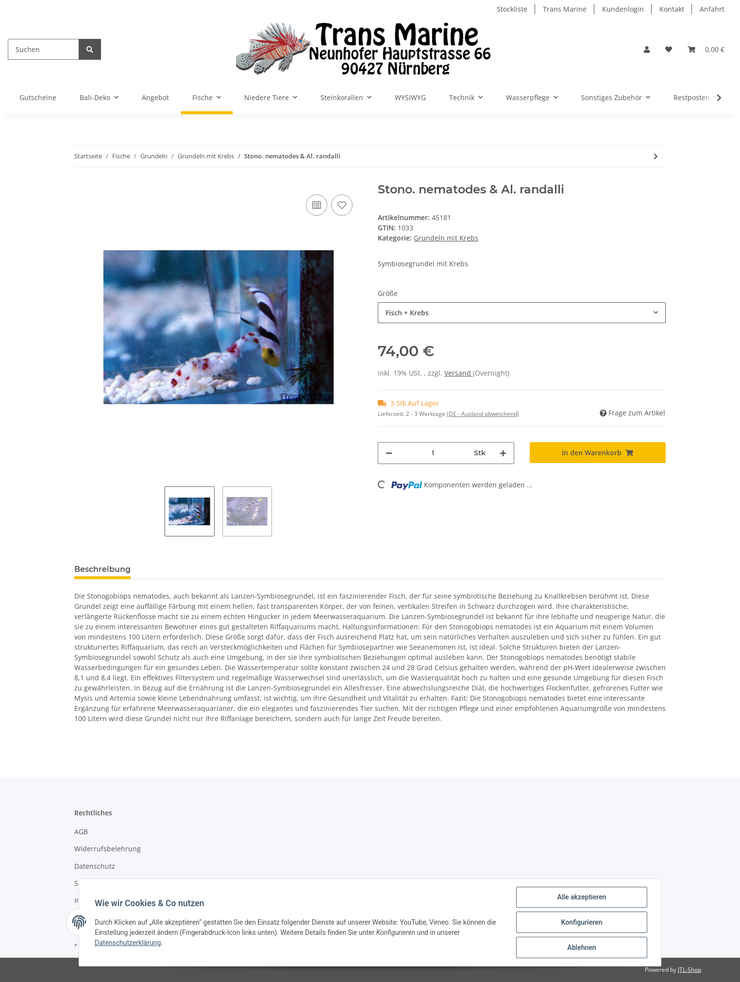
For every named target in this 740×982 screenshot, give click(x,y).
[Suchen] (43, 49)
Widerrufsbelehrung (107, 848)
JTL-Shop (689, 969)
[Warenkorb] (706, 49)
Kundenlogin (623, 9)
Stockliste (512, 9)
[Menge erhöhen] (503, 453)
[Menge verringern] (389, 453)
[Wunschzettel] (668, 49)
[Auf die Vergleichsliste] (316, 205)
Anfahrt (712, 9)
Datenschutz (94, 866)
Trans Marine (565, 9)
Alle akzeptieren (581, 897)
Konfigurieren (581, 922)
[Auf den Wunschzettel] (342, 205)
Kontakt (671, 9)
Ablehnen (581, 947)
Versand (458, 373)
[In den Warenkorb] (598, 452)
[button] (646, 49)
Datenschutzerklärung (128, 943)
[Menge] (433, 453)
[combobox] (522, 312)
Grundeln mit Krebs (446, 237)
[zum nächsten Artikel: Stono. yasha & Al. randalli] (656, 156)
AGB (81, 831)
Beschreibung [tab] (102, 569)
